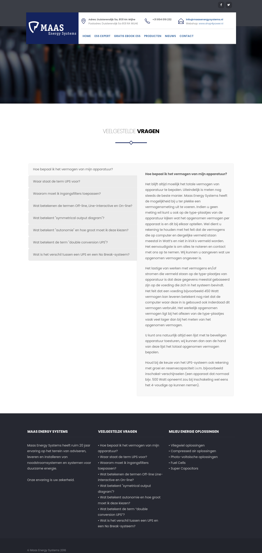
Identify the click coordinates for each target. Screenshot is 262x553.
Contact (187, 36)
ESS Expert (103, 36)
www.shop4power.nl (211, 23)
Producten (152, 36)
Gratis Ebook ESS (127, 36)
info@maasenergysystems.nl (204, 19)
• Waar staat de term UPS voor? (122, 451)
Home (87, 36)
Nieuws (170, 36)
